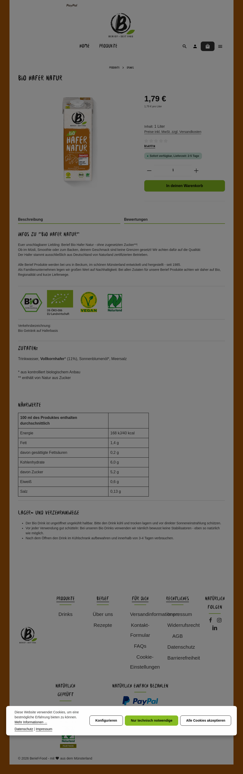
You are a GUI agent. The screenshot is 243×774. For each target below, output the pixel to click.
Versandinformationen (154, 614)
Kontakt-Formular (140, 630)
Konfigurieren (106, 730)
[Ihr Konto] (195, 46)
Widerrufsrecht (183, 625)
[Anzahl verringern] (149, 170)
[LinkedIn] (214, 629)
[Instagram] (219, 621)
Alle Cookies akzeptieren (205, 730)
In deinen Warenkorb (184, 186)
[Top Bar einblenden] (220, 46)
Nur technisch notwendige (151, 730)
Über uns (103, 614)
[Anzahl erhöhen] (196, 170)
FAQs (140, 646)
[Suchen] (184, 46)
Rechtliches (177, 599)
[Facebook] (211, 621)
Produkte (65, 599)
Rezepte (102, 625)
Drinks (65, 614)
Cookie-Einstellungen (145, 662)
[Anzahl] (173, 170)
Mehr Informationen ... (31, 731)
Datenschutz (181, 647)
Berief (103, 599)
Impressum (179, 614)
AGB (177, 636)
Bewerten (149, 146)
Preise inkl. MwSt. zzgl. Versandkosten (172, 132)
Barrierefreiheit (183, 658)
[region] (76, 151)
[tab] (69, 220)
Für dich (140, 599)
